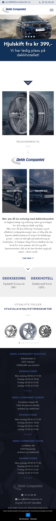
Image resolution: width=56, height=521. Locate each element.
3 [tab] (28, 36)
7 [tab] (31, 342)
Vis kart (28, 390)
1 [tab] (23, 36)
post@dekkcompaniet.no (18, 2)
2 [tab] (26, 36)
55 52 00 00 (48, 2)
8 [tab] (33, 342)
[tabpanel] (28, 331)
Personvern (33, 519)
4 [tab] (31, 36)
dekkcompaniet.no (40, 508)
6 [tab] (29, 342)
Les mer (28, 258)
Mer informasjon (24, 519)
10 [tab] (38, 342)
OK (28, 515)
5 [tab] (34, 36)
